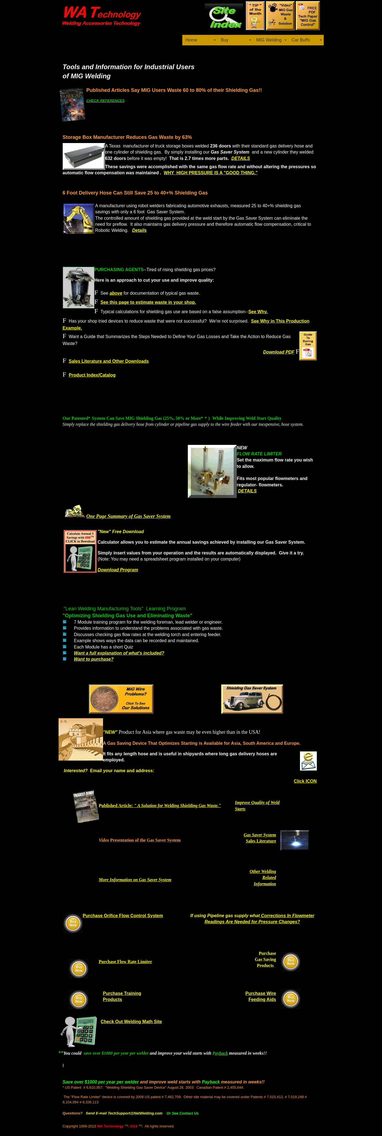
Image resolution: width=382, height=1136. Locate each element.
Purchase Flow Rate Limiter (125, 961)
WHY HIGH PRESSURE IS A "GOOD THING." (211, 172)
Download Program (118, 569)
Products (112, 999)
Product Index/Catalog (92, 375)
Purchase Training (122, 993)
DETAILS (240, 158)
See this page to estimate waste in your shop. (148, 302)
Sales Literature (261, 841)
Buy (225, 40)
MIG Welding (269, 40)
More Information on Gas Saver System (135, 879)
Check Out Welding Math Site (131, 1021)
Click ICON (305, 781)
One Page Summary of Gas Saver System (128, 516)
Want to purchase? (94, 659)
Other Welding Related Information (263, 877)
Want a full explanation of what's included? (119, 653)
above (116, 293)
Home (191, 40)
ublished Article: (161, 805)
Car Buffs (301, 40)
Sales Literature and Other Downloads (109, 361)
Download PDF (278, 352)
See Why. (258, 311)
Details (139, 230)
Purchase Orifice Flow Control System (123, 915)
